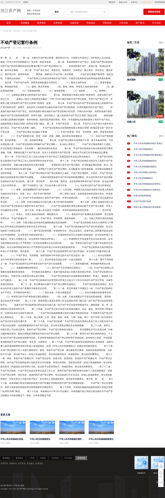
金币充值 (22, 463)
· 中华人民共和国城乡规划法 (145, 167)
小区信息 (123, 23)
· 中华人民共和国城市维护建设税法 (147, 155)
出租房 (43, 458)
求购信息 (90, 23)
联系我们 (39, 463)
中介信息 (156, 23)
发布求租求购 (160, 2)
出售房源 (58, 23)
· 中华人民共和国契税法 (143, 149)
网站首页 (112, 2)
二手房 (31, 458)
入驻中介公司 (146, 2)
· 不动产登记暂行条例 (142, 201)
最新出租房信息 (33, 14)
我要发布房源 (154, 12)
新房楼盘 (25, 23)
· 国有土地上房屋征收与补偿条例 (146, 207)
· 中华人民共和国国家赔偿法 (145, 161)
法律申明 (4, 463)
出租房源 (74, 23)
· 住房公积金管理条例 (142, 196)
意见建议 (30, 463)
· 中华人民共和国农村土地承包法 (146, 190)
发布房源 (81, 458)
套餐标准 (13, 463)
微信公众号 (123, 2)
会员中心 (134, 2)
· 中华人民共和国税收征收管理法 (146, 184)
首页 (8, 23)
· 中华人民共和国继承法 (143, 178)
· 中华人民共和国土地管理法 (145, 172)
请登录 (25, 2)
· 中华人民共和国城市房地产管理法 (147, 143)
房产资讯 (140, 23)
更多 (161, 43)
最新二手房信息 (33, 11)
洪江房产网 (10, 10)
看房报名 (41, 23)
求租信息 (107, 23)
